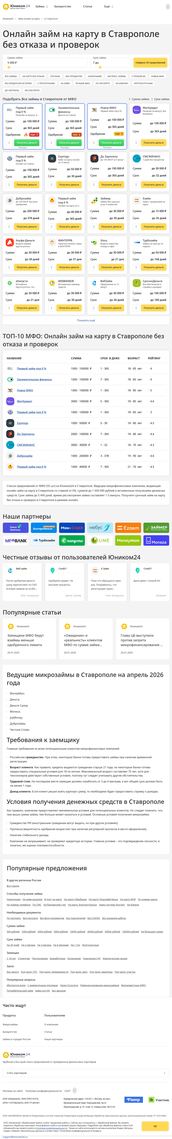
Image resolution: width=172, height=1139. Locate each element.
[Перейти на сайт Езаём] (153, 226)
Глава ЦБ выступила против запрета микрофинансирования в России (141, 640)
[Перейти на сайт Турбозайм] (153, 267)
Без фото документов (52, 918)
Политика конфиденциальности (43, 1090)
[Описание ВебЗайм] (93, 308)
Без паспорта (30, 918)
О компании (51, 1024)
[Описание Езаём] (136, 226)
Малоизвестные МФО (133, 985)
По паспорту (14, 918)
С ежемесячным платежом (43, 985)
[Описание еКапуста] (9, 308)
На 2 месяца (28, 945)
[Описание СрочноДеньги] (136, 308)
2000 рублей (45, 931)
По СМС (37, 904)
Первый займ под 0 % (31, 368)
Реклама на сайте (13, 1090)
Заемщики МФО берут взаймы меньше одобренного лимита (25, 640)
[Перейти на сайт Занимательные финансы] (69, 142)
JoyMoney (16, 717)
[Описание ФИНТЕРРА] (51, 267)
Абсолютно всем (16, 985)
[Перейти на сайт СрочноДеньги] (153, 308)
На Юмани (133, 904)
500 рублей (13, 931)
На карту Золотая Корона (82, 904)
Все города (13, 885)
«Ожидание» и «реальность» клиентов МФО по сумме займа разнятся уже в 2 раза (83, 640)
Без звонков (59, 990)
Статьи (87, 6)
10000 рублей (77, 931)
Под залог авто (79, 971)
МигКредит (24, 401)
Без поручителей (75, 918)
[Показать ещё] (150, 62)
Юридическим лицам (115, 958)
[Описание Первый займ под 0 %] (9, 142)
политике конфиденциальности (52, 1128)
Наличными (13, 899)
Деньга (14, 699)
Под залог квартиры (101, 971)
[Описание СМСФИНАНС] (136, 184)
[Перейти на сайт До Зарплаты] (111, 184)
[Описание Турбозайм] (136, 267)
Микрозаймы (10, 1024)
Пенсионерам (40, 958)
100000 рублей (130, 931)
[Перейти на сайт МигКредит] (153, 142)
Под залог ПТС (29, 971)
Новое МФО (25, 390)
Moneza (15, 711)
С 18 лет (11, 958)
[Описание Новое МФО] (93, 142)
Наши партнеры (53, 1039)
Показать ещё (86, 320)
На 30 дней (13, 945)
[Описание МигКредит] (136, 142)
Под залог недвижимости (53, 971)
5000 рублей (61, 931)
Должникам (74, 958)
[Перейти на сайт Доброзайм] (26, 226)
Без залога (13, 971)
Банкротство (62, 6)
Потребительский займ (20, 990)
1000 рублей (29, 931)
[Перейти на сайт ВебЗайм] (111, 308)
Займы (40, 6)
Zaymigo (22, 423)
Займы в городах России (17, 1039)
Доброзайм (24, 456)
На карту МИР (128, 899)
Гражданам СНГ (92, 958)
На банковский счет (54, 904)
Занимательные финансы (34, 379)
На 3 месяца (44, 945)
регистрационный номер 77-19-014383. (147, 1115)
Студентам (24, 958)
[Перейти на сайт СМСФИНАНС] (153, 184)
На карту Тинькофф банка (103, 899)
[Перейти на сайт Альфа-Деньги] (26, 267)
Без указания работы (114, 918)
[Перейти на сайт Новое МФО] (111, 142)
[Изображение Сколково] (158, 1103)
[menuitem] (41, 6)
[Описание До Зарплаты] (93, 184)
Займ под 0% (42, 990)
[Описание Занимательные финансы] (51, 142)
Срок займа (160, 99)
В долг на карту (53, 899)
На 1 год (75, 945)
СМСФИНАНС (26, 445)
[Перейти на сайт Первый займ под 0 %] (26, 142)
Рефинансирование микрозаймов (99, 985)
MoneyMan (17, 693)
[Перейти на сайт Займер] (111, 226)
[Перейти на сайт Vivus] (111, 267)
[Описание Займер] (93, 226)
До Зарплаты (26, 434)
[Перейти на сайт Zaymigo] (69, 184)
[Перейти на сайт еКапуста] (26, 308)
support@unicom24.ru (15, 1136)
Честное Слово (19, 730)
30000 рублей (95, 931)
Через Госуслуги (69, 985)
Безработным (57, 958)
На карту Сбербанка (75, 899)
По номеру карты (148, 899)
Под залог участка (125, 971)
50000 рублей (112, 931)
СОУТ (67, 1090)
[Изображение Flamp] (133, 1103)
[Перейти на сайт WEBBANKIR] (69, 308)
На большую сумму (152, 931)
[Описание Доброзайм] (9, 226)
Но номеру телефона (19, 904)
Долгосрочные (90, 945)
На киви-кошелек (32, 899)
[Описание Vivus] (93, 267)
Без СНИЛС (94, 918)
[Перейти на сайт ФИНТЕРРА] (69, 267)
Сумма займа (139, 99)
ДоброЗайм (17, 723)
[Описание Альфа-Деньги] (9, 267)
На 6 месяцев (61, 945)
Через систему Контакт (112, 904)
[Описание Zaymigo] (51, 184)
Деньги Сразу (19, 705)
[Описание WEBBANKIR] (51, 308)
